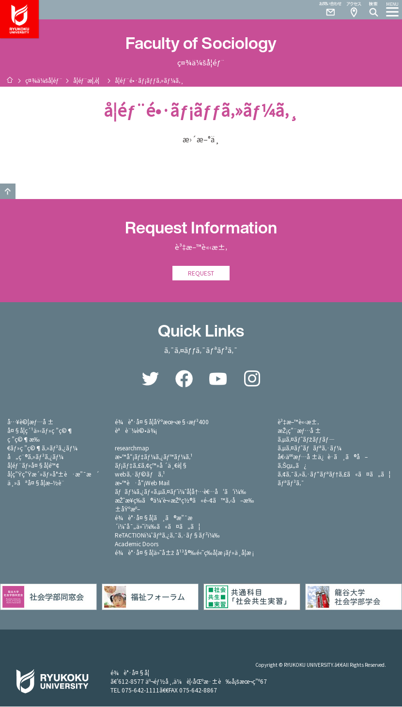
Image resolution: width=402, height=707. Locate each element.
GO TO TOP (7, 191)
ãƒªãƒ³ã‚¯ (291, 483)
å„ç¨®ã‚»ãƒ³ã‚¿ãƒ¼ (35, 457)
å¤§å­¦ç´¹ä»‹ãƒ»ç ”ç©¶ (40, 431)
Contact (326, 9)
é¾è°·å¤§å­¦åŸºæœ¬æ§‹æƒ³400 (162, 422)
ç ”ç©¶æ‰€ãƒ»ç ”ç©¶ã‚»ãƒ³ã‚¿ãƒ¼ (42, 443)
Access (353, 9)
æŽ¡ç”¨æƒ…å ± (299, 431)
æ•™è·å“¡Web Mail (142, 483)
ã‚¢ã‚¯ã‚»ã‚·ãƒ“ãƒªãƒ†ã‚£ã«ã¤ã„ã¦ (334, 474)
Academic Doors (136, 544)
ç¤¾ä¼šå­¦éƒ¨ (43, 80)
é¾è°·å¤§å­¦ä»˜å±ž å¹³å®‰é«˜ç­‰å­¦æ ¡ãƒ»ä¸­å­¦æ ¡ (184, 553)
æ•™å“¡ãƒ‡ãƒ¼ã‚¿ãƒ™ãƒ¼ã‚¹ (154, 457)
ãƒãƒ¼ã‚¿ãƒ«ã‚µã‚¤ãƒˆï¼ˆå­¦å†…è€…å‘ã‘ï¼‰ (180, 492)
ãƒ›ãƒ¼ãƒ (10, 80)
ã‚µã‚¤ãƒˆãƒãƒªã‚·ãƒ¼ (309, 448)
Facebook (184, 379)
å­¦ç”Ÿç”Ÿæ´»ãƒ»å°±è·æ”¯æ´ (53, 474)
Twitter (150, 379)
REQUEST (201, 273)
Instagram (252, 379)
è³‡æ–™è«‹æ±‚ (298, 422)
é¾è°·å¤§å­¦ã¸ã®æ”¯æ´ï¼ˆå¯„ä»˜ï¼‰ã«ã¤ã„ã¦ (157, 522)
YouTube (218, 379)
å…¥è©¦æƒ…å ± (30, 422)
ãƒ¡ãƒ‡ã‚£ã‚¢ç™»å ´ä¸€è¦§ (151, 465)
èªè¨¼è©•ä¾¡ (136, 431)
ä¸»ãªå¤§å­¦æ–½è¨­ (35, 483)
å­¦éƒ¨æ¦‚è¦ (89, 80)
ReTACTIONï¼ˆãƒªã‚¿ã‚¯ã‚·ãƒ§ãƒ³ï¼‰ (167, 535)
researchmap (132, 448)
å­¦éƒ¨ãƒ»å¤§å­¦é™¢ (33, 465)
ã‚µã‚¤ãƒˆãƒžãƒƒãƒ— (306, 439)
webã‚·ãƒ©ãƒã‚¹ (140, 474)
